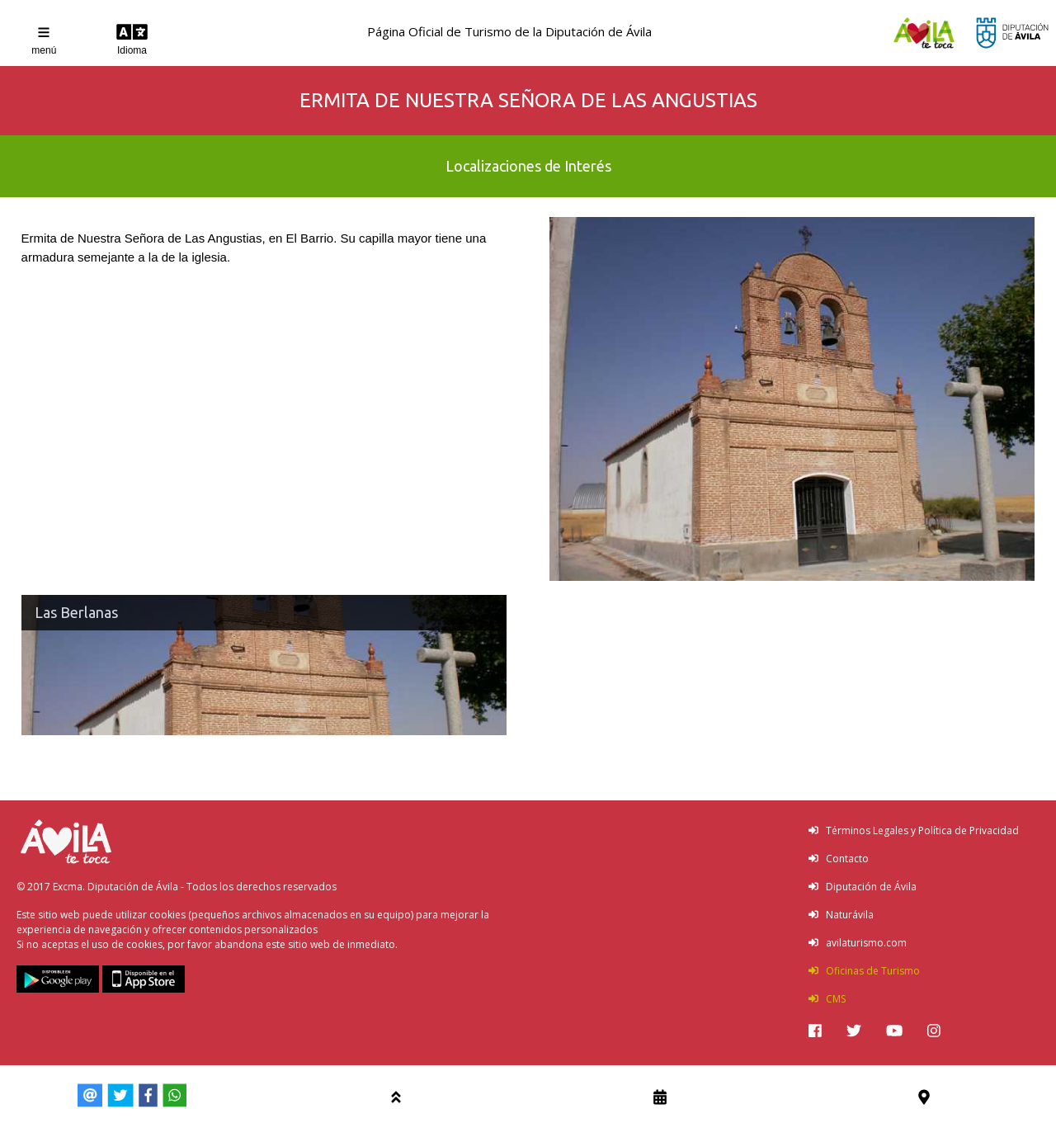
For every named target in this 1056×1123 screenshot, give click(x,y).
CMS (827, 999)
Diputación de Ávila (862, 887)
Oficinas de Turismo (864, 971)
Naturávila (841, 915)
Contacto (838, 859)
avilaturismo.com (857, 943)
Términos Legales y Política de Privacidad (913, 830)
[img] (815, 1030)
